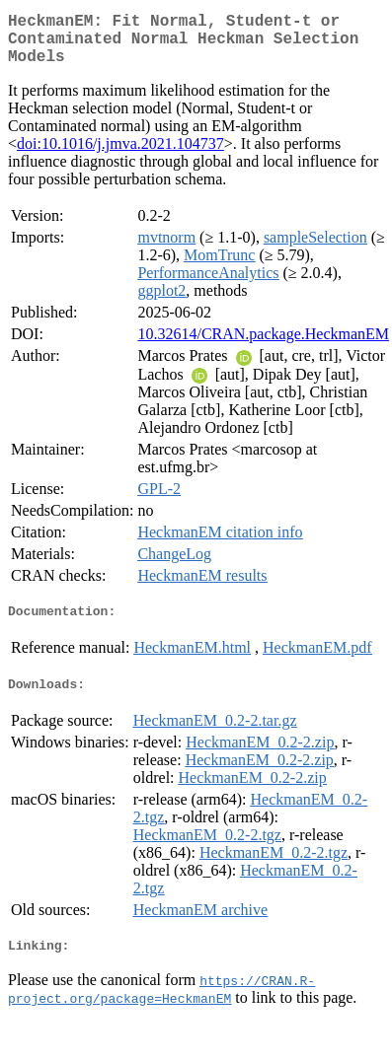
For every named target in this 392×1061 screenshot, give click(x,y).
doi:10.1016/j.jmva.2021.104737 (120, 155)
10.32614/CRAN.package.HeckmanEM (263, 345)
